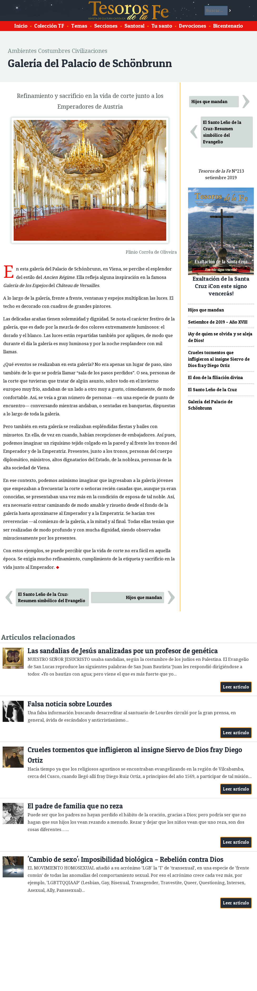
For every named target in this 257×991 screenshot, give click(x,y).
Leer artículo (236, 687)
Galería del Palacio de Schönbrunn (210, 405)
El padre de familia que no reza (75, 806)
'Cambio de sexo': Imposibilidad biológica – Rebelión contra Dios (125, 859)
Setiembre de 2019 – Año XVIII (218, 322)
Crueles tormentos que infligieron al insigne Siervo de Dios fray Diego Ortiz (219, 359)
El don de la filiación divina (215, 377)
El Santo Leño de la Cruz (212, 389)
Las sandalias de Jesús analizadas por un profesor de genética (123, 650)
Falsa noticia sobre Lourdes (70, 704)
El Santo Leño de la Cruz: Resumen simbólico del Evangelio (51, 597)
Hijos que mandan (144, 597)
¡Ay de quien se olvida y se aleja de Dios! (220, 337)
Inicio (20, 26)
